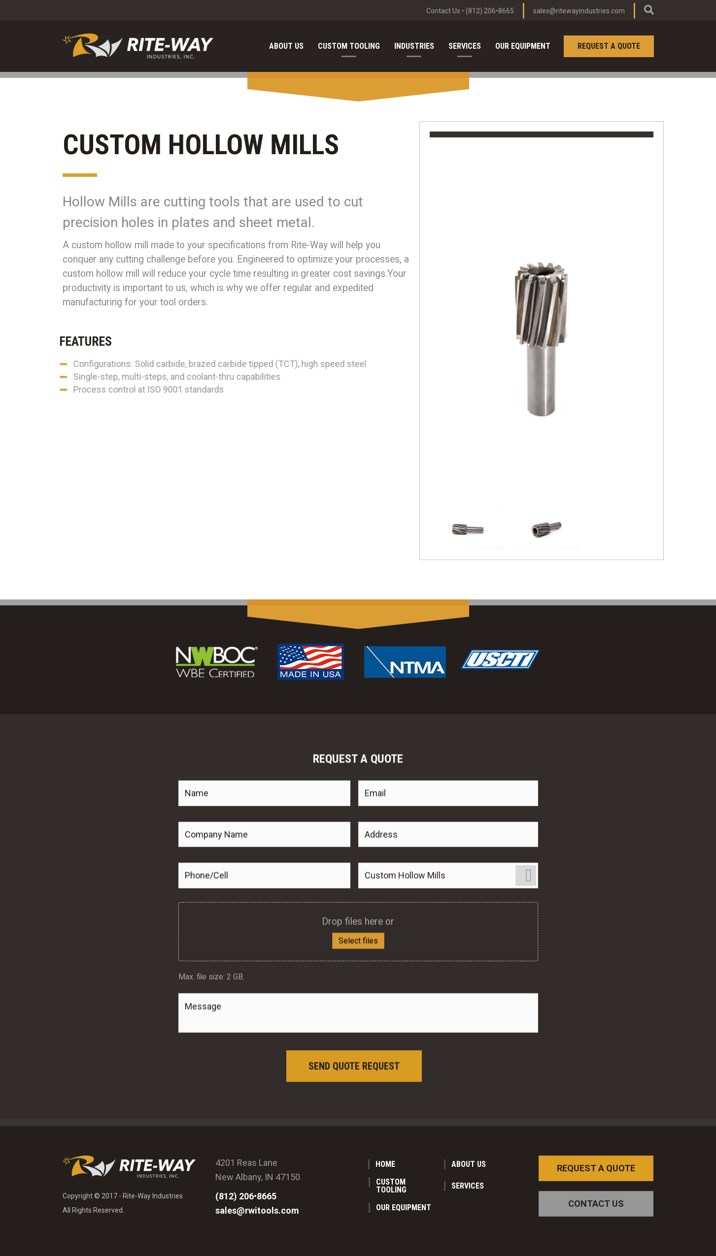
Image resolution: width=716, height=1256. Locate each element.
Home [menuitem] (385, 1164)
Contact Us (443, 11)
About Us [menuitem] (286, 46)
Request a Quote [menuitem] (609, 46)
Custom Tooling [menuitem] (349, 46)
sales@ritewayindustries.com (579, 11)
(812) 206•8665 (490, 11)
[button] (596, 1168)
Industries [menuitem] (414, 46)
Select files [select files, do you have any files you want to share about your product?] (358, 1073)
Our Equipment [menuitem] (522, 46)
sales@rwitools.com (257, 1210)
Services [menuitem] (464, 46)
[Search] (649, 10)
